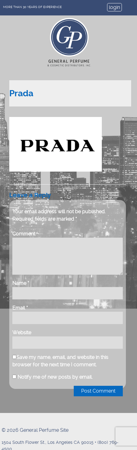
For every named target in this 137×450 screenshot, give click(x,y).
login (114, 7)
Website (21, 332)
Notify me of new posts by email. (55, 377)
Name (20, 283)
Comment (23, 234)
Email (20, 308)
